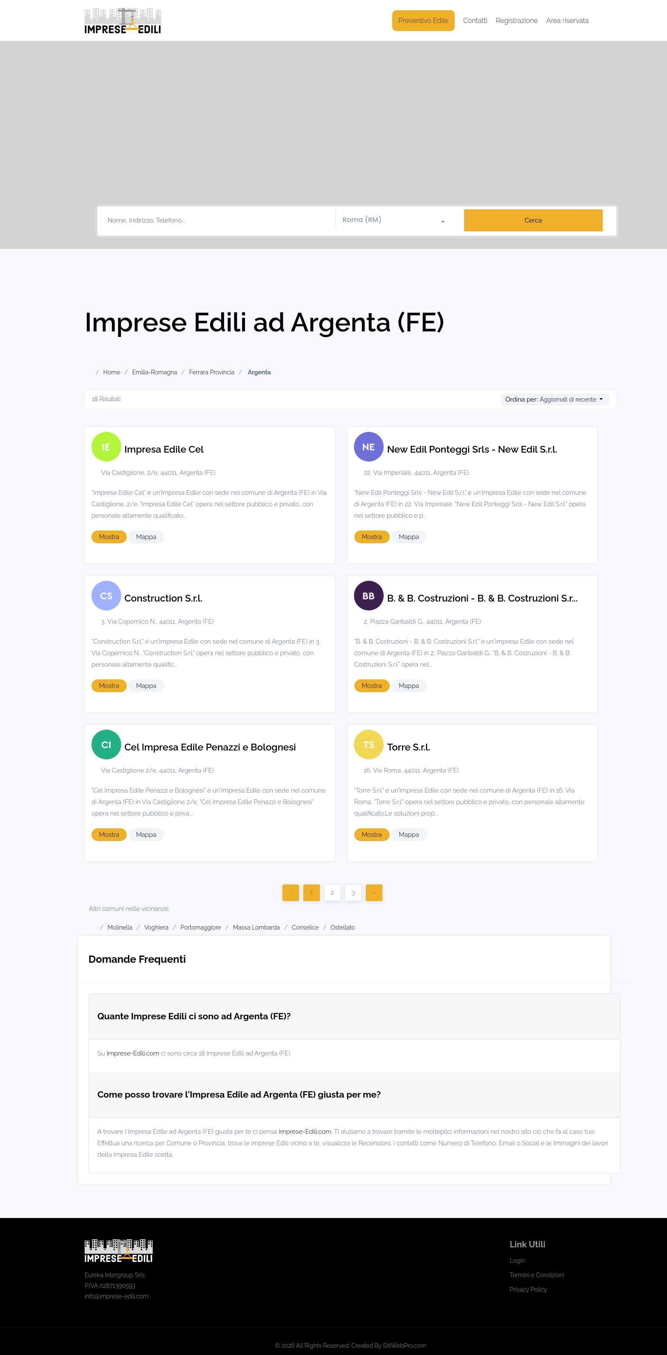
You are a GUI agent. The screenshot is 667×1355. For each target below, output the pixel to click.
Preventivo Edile (423, 21)
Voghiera (156, 927)
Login (517, 1260)
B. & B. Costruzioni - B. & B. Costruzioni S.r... (482, 598)
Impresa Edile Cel (164, 449)
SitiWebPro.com (404, 1345)
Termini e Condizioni (537, 1275)
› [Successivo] (374, 892)
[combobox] (396, 220)
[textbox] (396, 220)
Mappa (146, 537)
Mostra (109, 537)
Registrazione (517, 21)
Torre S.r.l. (408, 747)
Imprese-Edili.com (133, 1053)
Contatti (475, 21)
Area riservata (567, 21)
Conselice (305, 927)
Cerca (533, 220)
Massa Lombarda (256, 927)
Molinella (120, 927)
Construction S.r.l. (164, 598)
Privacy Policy (528, 1289)
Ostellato (343, 927)
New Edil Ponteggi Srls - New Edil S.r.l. (472, 449)
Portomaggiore (200, 927)
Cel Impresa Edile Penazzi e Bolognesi (210, 747)
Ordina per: (521, 399)
